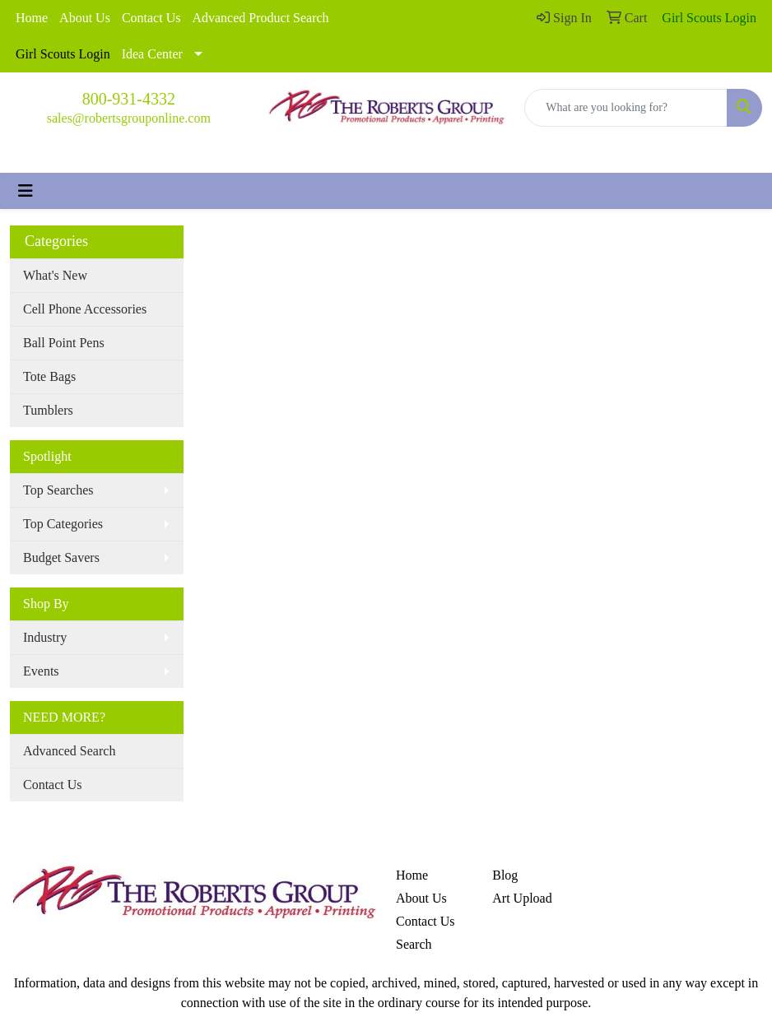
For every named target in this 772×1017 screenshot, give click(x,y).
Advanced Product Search (260, 18)
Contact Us (151, 18)
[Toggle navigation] (25, 190)
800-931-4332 (128, 99)
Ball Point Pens (64, 343)
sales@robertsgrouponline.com (129, 118)
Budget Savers (61, 557)
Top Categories (63, 524)
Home (32, 18)
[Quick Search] (626, 108)
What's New (55, 275)
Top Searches (58, 490)
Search (414, 944)
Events (41, 671)
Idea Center (152, 54)
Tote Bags (49, 376)
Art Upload (521, 898)
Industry (45, 637)
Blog (505, 875)
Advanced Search (69, 751)
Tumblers (48, 410)
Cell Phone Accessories (84, 309)
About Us (84, 18)
